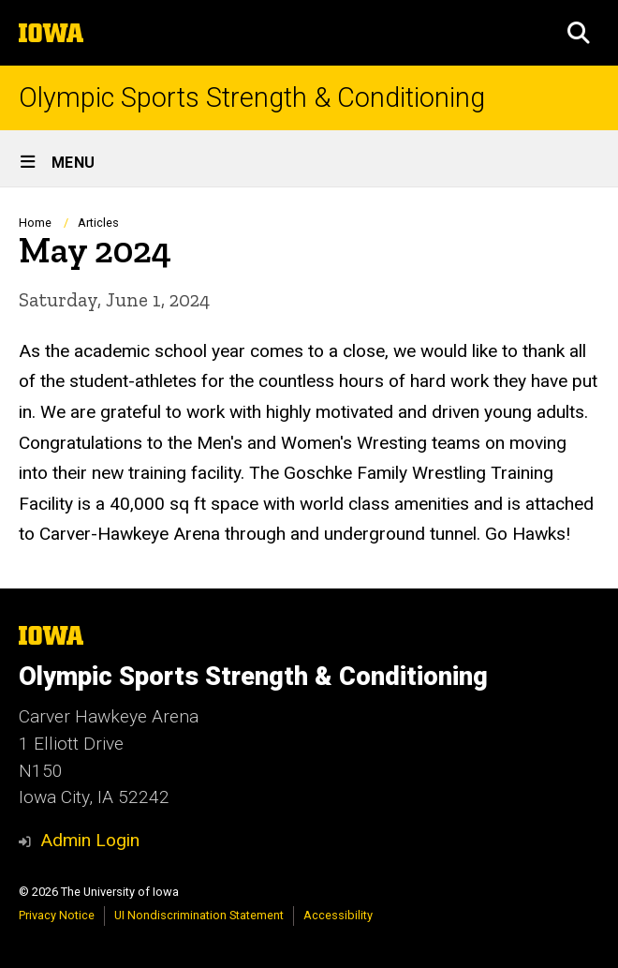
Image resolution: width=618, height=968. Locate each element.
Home (35, 223)
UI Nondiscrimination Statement (199, 915)
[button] (578, 33)
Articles (98, 223)
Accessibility (338, 915)
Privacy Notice (57, 915)
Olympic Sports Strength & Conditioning (252, 98)
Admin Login (90, 840)
